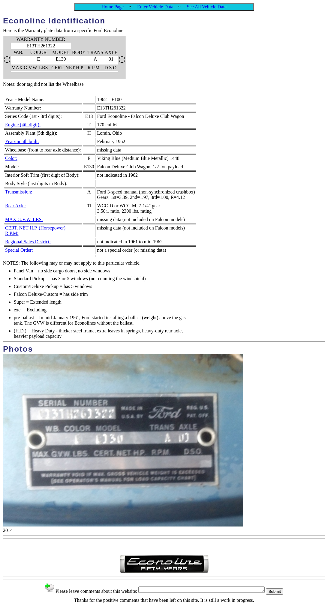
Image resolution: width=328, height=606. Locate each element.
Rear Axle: (15, 205)
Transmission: (18, 191)
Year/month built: (22, 141)
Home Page (112, 6)
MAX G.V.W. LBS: (24, 219)
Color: (11, 158)
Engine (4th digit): (23, 124)
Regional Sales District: (28, 241)
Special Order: (19, 250)
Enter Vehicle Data (155, 6)
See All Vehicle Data (207, 6)
